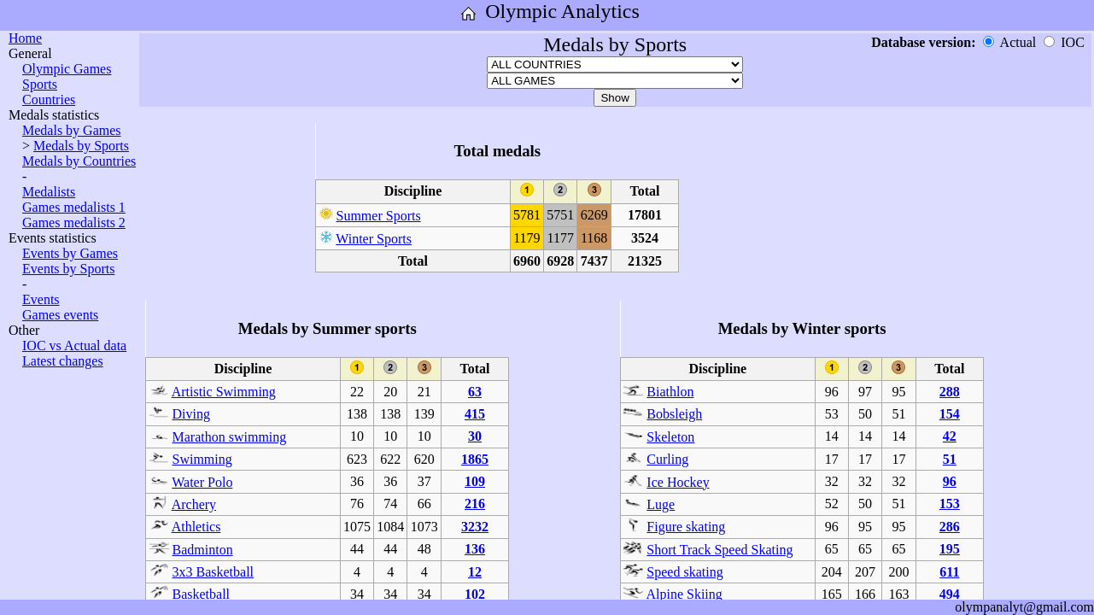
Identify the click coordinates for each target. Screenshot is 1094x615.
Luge (660, 504)
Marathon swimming (230, 437)
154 (949, 414)
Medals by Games (71, 130)
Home (25, 38)
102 (475, 594)
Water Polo (202, 482)
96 (950, 481)
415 (475, 414)
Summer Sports (378, 215)
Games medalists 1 (74, 207)
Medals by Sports (81, 145)
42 (950, 436)
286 (949, 526)
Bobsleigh (674, 414)
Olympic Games (66, 69)
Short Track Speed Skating (719, 549)
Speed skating (684, 572)
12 (475, 572)
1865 (474, 459)
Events (41, 299)
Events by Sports (68, 268)
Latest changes (62, 361)
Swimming (202, 459)
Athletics (196, 526)
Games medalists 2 (74, 222)
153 (949, 503)
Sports (39, 84)
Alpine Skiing (684, 594)
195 (949, 549)
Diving (191, 414)
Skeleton (670, 437)
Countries (48, 99)
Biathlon (669, 391)
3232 (474, 526)
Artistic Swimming (224, 391)
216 (475, 503)
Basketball (202, 594)
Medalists (48, 191)
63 (475, 391)
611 (949, 572)
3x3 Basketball (213, 572)
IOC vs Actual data (74, 345)
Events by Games (70, 253)
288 (949, 391)
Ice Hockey (677, 482)
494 (949, 594)
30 (475, 436)
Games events (60, 315)
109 (475, 481)
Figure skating (685, 526)
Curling (667, 459)
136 (475, 549)
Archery (194, 504)
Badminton (203, 549)
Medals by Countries (79, 161)
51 (950, 459)
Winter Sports (374, 238)
